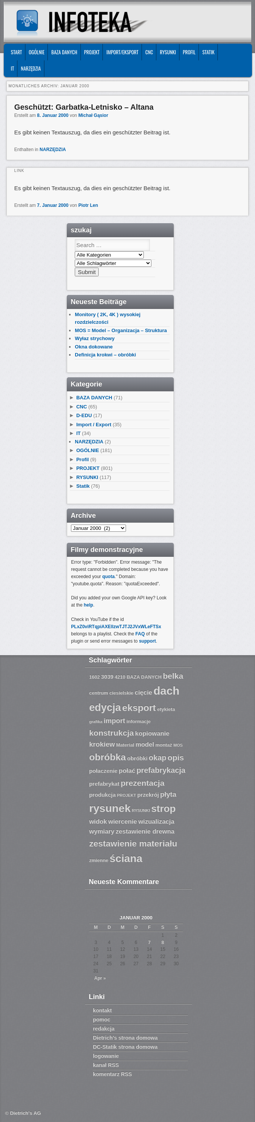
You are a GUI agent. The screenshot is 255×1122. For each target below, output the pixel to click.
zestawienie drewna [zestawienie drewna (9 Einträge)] (145, 831)
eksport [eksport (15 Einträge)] (139, 708)
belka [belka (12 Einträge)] (173, 675)
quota (108, 576)
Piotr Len (88, 205)
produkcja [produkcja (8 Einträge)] (102, 795)
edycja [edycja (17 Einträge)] (105, 707)
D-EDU (84, 415)
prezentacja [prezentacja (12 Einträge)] (142, 782)
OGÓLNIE (37, 52)
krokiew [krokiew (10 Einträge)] (102, 744)
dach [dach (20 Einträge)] (166, 690)
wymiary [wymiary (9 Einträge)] (101, 831)
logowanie (106, 1056)
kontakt (102, 1010)
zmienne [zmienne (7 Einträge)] (99, 860)
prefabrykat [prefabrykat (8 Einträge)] (104, 784)
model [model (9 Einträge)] (144, 744)
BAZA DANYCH (64, 52)
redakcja (104, 1029)
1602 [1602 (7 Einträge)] (94, 677)
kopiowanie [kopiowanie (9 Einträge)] (152, 733)
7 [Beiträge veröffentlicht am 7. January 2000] (149, 942)
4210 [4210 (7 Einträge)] (120, 677)
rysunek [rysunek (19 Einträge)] (110, 808)
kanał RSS (106, 1065)
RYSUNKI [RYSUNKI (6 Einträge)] (141, 810)
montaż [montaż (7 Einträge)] (163, 745)
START (16, 52)
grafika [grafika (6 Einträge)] (95, 721)
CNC (149, 52)
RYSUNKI (168, 52)
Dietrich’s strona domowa (125, 1038)
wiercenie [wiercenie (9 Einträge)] (122, 821)
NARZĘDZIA (31, 68)
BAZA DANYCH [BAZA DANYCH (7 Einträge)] (144, 677)
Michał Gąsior (93, 115)
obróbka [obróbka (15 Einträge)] (107, 757)
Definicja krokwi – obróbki (105, 355)
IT (12, 68)
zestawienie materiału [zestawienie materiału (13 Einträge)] (133, 843)
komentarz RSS (112, 1074)
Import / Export (93, 424)
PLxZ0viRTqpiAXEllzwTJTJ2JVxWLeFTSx (116, 626)
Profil (189, 52)
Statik (208, 52)
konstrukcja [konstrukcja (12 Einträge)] (111, 732)
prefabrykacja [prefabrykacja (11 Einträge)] (161, 770)
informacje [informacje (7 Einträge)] (138, 721)
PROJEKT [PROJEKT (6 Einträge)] (126, 795)
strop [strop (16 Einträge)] (163, 808)
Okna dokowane (94, 347)
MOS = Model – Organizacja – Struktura (121, 330)
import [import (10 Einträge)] (114, 721)
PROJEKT (92, 52)
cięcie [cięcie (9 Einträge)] (143, 692)
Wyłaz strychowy (95, 338)
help (88, 605)
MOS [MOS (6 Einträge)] (178, 745)
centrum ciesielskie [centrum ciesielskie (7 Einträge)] (111, 693)
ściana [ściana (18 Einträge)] (126, 858)
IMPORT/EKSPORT (122, 52)
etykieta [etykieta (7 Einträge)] (166, 709)
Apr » (100, 978)
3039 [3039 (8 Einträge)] (107, 677)
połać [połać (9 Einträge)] (127, 770)
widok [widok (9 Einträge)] (98, 821)
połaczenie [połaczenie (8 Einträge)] (103, 771)
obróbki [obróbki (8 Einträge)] (137, 758)
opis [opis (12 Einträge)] (176, 757)
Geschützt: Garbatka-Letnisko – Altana (84, 107)
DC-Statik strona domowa (125, 1047)
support (147, 641)
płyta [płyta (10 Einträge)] (168, 794)
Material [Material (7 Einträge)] (125, 745)
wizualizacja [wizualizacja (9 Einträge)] (156, 821)
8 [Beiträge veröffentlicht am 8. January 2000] (163, 942)
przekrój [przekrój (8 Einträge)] (148, 795)
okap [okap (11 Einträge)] (157, 757)
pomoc (101, 1019)
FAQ (140, 634)
